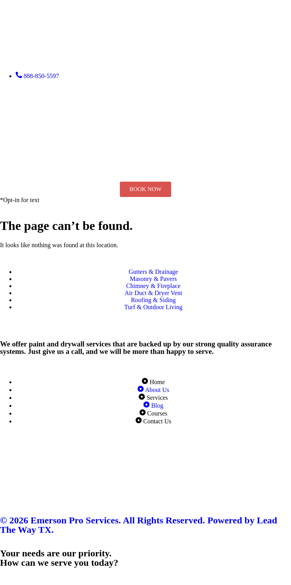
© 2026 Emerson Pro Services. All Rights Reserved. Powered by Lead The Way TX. (138, 525)
